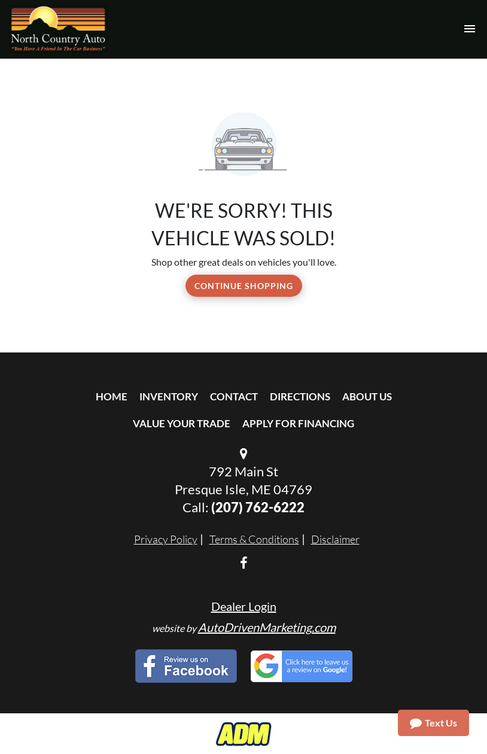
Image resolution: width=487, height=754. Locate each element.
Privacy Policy (165, 539)
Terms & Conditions (254, 539)
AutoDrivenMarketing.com (267, 627)
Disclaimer (335, 539)
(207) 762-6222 (258, 507)
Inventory (168, 396)
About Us (367, 396)
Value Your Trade (181, 423)
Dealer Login (243, 606)
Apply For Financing (298, 423)
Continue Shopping (243, 286)
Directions (300, 396)
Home (111, 396)
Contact (234, 396)
